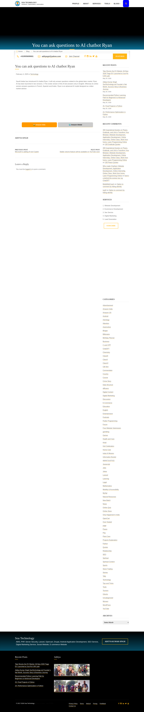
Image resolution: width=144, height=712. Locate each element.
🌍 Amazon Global (71, 125)
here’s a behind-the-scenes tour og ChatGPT (116, 178)
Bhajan (105, 331)
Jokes (105, 471)
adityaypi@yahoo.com (51, 56)
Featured (120, 56)
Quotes (105, 547)
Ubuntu (105, 594)
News (105, 504)
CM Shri (106, 367)
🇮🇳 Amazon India (44, 125)
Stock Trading (108, 569)
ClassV (105, 359)
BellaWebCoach (108, 184)
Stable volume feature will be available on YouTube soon (80, 152)
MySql (105, 493)
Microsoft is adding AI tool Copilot (27, 152)
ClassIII (105, 356)
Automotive (107, 327)
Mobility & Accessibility (111, 489)
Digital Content (108, 392)
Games (105, 435)
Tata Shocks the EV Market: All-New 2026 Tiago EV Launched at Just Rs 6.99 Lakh (115, 73)
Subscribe (111, 226)
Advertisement (108, 305)
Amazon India (108, 309)
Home (20, 51)
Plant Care (106, 536)
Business (106, 341)
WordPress (107, 605)
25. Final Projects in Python (112, 106)
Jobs (104, 468)
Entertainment (108, 414)
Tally (104, 576)
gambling (106, 432)
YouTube (106, 609)
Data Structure (108, 385)
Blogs (116, 4)
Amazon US (107, 312)
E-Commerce (107, 403)
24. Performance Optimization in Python (29, 686)
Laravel (105, 475)
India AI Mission (108, 453)
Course (105, 377)
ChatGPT (106, 349)
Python (105, 544)
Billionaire (106, 334)
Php (104, 533)
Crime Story (107, 381)
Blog (27, 51)
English (105, 410)
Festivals (106, 417)
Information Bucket (109, 457)
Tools (107, 4)
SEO (104, 554)
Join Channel (74, 56)
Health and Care (108, 439)
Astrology (106, 320)
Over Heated (107, 522)
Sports (105, 565)
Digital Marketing (109, 396)
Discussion (106, 399)
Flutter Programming (110, 421)
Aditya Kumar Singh (115, 641)
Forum (105, 424)
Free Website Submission (112, 428)
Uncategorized (108, 598)
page (104, 525)
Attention (106, 323)
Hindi (104, 442)
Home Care (107, 450)
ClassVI (105, 363)
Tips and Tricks (108, 583)
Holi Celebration (108, 446)
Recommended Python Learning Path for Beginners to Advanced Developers (114, 97)
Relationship (107, 551)
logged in (28, 169)
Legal (105, 482)
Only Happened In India (111, 515)
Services (96, 4)
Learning (106, 479)
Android (105, 316)
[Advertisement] (72, 21)
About (86, 4)
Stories (105, 572)
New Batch (106, 500)
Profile (75, 4)
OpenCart (106, 518)
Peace (105, 529)
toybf (104, 190)
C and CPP (107, 345)
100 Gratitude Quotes (112, 144)
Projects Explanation (110, 540)
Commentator (107, 370)
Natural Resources (109, 497)
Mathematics (107, 486)
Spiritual (106, 558)
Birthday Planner (109, 338)
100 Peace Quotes (111, 162)
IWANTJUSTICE (109, 460)
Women (105, 601)
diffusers (106, 388)
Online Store (107, 511)
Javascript (106, 464)
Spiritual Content (109, 562)
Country (105, 374)
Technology (34, 74)
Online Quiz (107, 507)
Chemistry (106, 352)
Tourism (105, 590)
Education (106, 406)
